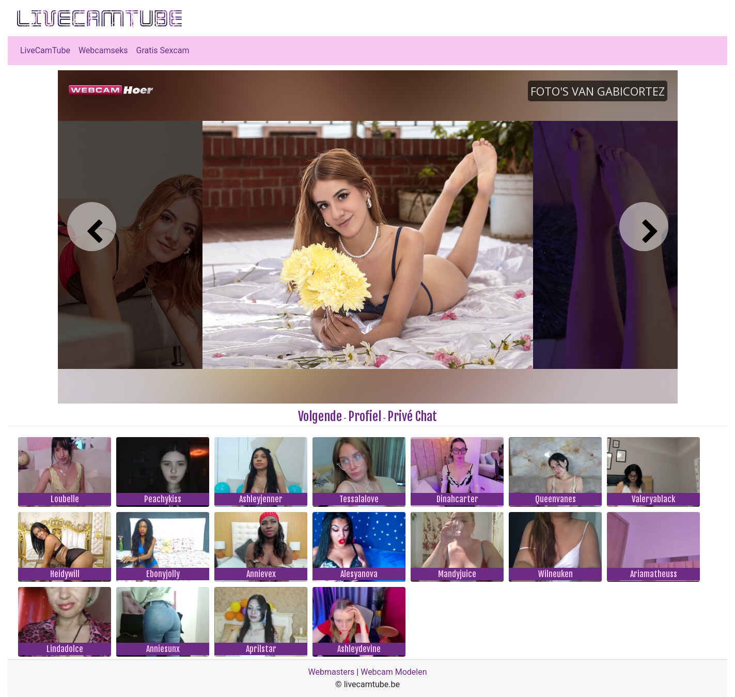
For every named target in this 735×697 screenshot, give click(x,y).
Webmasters (331, 672)
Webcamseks (103, 50)
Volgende (320, 416)
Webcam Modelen (394, 672)
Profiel (364, 416)
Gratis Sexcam (163, 50)
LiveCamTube (45, 50)
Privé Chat (412, 416)
